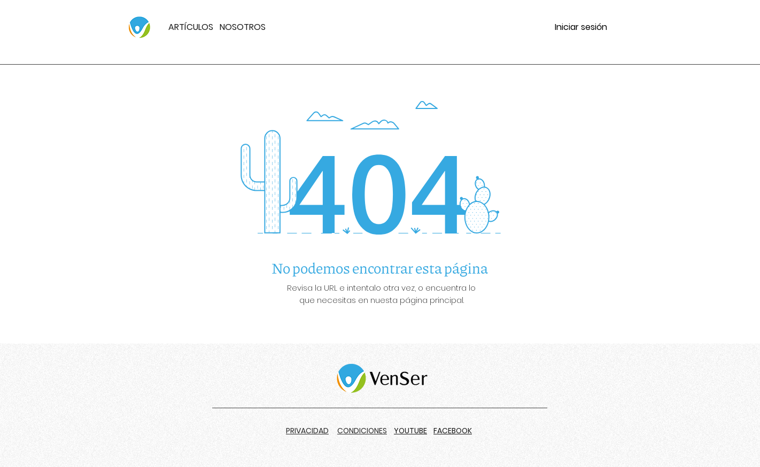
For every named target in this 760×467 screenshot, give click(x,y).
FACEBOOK (452, 430)
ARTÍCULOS (190, 27)
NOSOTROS (243, 27)
